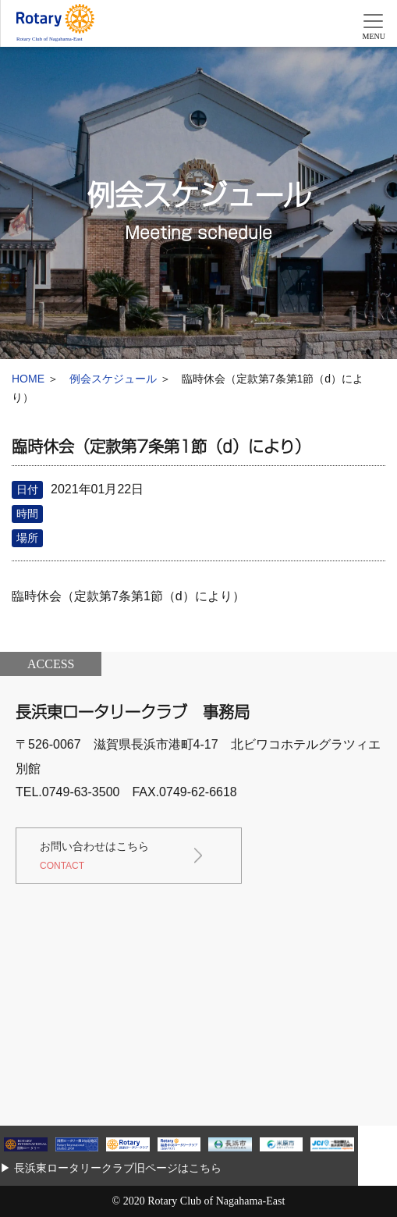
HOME (28, 378)
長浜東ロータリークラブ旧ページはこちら (118, 1168)
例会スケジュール (113, 378)
